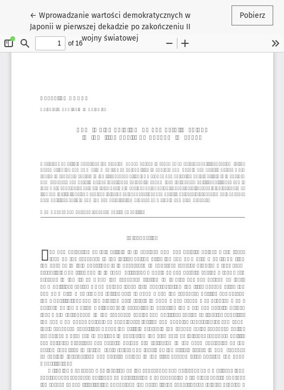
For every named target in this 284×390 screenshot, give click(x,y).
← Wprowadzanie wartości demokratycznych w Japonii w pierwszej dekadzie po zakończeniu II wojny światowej (110, 26)
